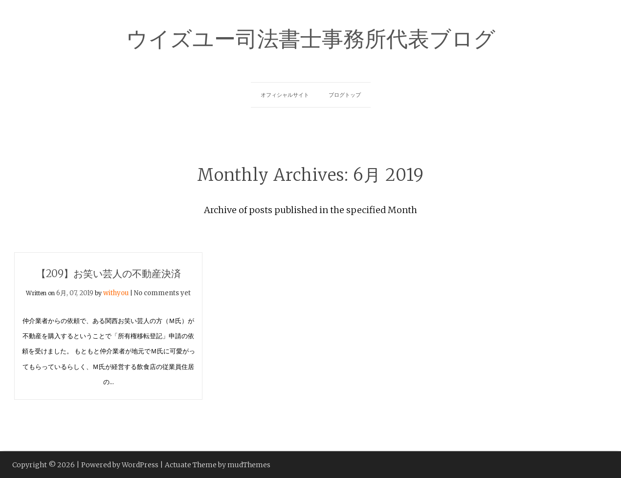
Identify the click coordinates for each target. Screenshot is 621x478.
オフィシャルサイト (285, 94)
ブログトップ (345, 94)
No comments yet (162, 293)
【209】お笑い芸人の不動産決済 (108, 273)
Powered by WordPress (119, 464)
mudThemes (248, 464)
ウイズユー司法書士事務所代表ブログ (310, 37)
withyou (116, 293)
